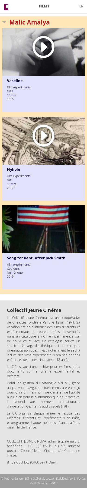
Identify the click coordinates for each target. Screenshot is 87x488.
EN (81, 6)
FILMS (44, 6)
